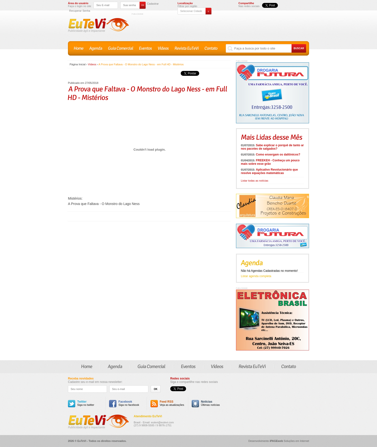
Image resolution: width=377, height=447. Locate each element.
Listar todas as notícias (254, 180)
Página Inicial (77, 64)
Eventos (145, 48)
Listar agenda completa (256, 276)
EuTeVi (98, 25)
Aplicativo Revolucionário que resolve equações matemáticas (269, 171)
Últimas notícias (210, 403)
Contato (211, 48)
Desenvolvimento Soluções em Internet (278, 440)
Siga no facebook (128, 403)
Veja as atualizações (172, 403)
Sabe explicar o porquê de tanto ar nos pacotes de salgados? (272, 147)
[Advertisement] (220, 26)
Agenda (96, 48)
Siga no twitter (85, 403)
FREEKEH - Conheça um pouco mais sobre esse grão (270, 162)
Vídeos (163, 48)
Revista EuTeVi (186, 48)
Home (79, 48)
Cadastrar (153, 3)
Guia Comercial (120, 48)
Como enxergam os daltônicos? (278, 154)
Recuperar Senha (79, 10)
